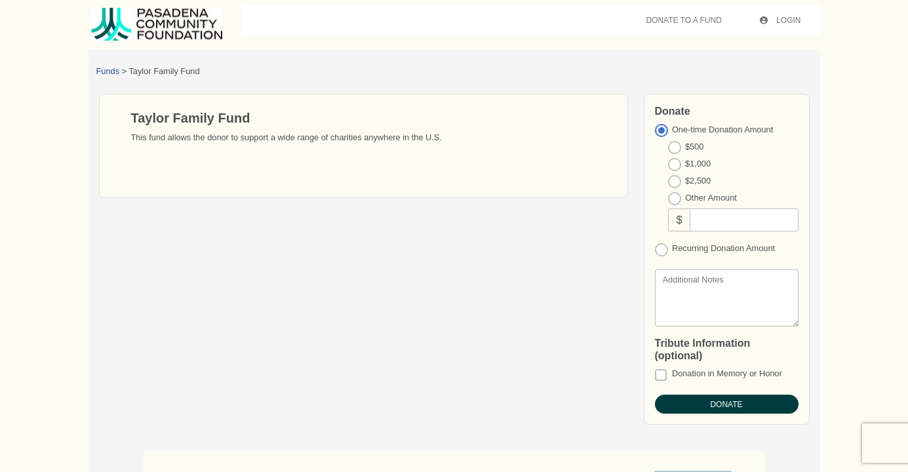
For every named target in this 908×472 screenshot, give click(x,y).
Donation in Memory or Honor (727, 373)
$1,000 (698, 163)
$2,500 (698, 181)
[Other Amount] (744, 219)
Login (780, 20)
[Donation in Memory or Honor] (661, 375)
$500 (694, 146)
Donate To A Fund (683, 20)
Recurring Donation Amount (723, 248)
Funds (108, 71)
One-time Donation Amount (722, 129)
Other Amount (711, 198)
